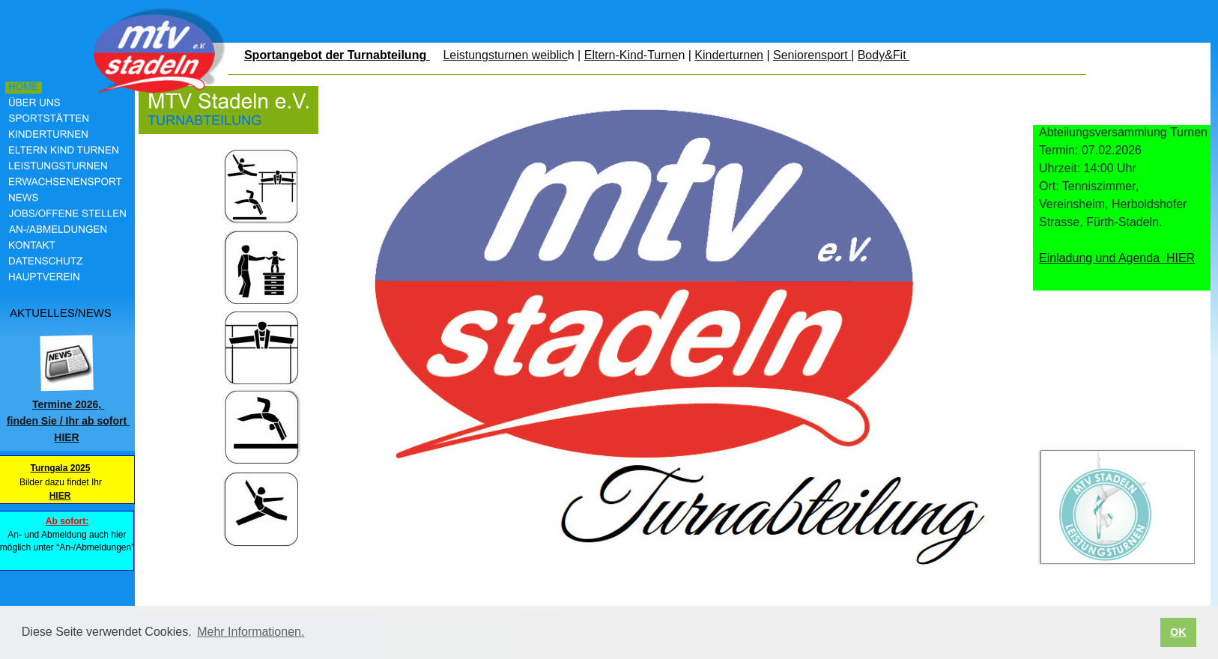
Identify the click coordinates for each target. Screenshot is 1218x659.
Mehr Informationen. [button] (250, 631)
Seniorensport (812, 55)
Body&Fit (883, 55)
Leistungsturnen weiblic (505, 55)
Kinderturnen (728, 55)
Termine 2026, (68, 404)
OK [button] (1178, 632)
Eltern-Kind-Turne (631, 55)
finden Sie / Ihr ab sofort (68, 421)
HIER (60, 496)
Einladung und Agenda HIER (1117, 258)
